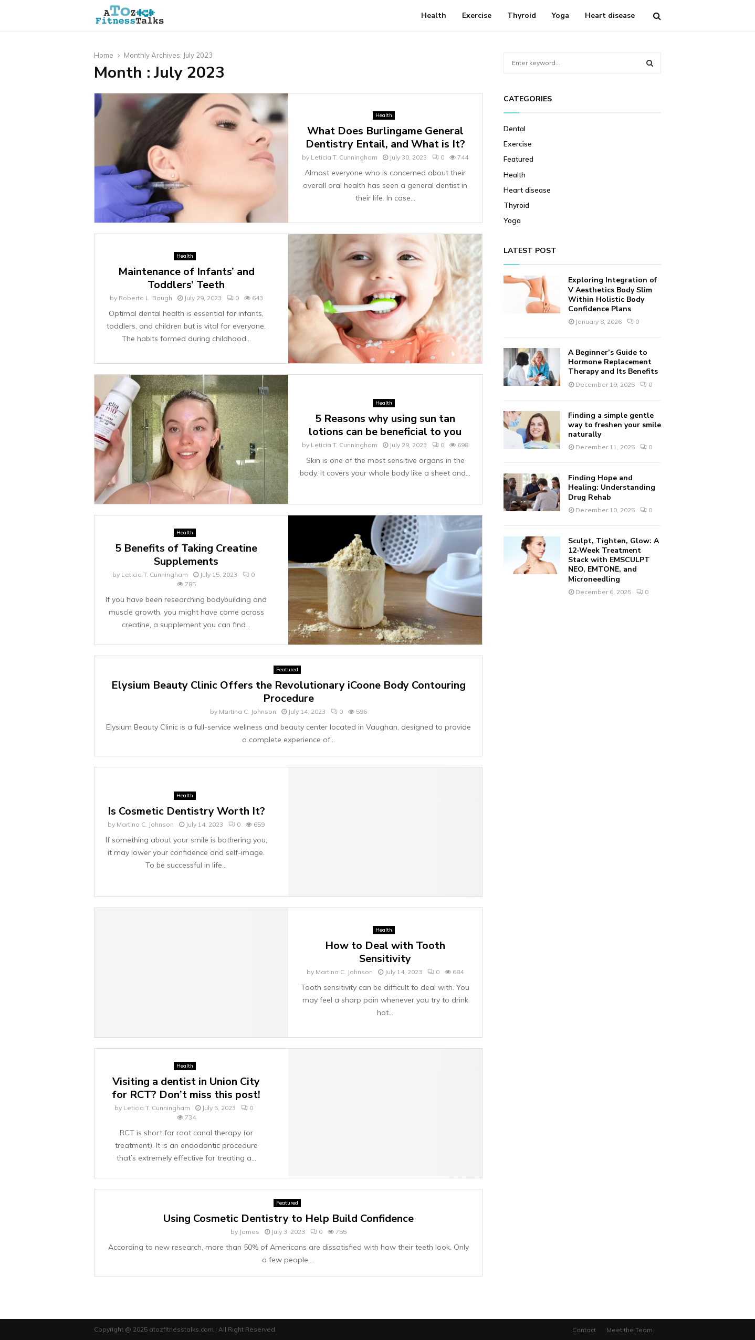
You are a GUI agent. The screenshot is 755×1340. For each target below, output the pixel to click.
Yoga (560, 15)
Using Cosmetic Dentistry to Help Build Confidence (288, 1218)
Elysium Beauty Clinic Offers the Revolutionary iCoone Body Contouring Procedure (288, 691)
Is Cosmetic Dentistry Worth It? (186, 811)
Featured (287, 669)
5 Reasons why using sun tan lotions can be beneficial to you (385, 425)
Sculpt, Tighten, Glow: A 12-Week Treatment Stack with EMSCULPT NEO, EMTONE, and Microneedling (613, 560)
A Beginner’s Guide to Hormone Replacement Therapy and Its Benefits (613, 361)
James (249, 1232)
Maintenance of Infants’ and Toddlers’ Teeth (186, 278)
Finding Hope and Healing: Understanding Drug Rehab (611, 487)
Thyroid (521, 15)
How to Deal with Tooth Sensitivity (385, 952)
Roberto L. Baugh (145, 298)
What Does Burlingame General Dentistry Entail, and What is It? (385, 137)
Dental (515, 128)
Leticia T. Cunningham (344, 157)
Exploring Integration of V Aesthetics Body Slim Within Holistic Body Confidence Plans (612, 294)
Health (433, 15)
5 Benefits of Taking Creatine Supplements (186, 554)
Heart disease (610, 15)
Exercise (476, 15)
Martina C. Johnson (247, 711)
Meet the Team (629, 1330)
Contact (584, 1330)
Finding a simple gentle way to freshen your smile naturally (614, 424)
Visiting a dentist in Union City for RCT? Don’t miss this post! (186, 1088)
